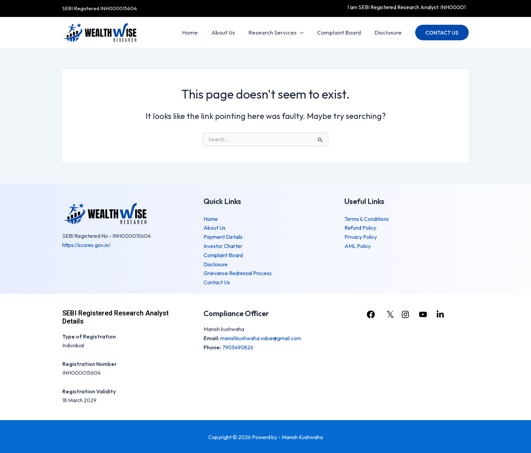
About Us (230, 32)
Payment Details (223, 236)
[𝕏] (388, 313)
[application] (305, 32)
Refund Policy (360, 227)
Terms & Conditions (366, 218)
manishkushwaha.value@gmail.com (260, 336)
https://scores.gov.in (85, 245)
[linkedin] (442, 313)
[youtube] (424, 313)
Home (199, 32)
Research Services (281, 32)
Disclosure (389, 32)
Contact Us (217, 281)
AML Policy (357, 245)
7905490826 (238, 346)
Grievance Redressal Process (238, 272)
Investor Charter (223, 245)
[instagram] (406, 313)
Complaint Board (342, 32)
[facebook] (370, 313)
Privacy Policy (360, 236)
